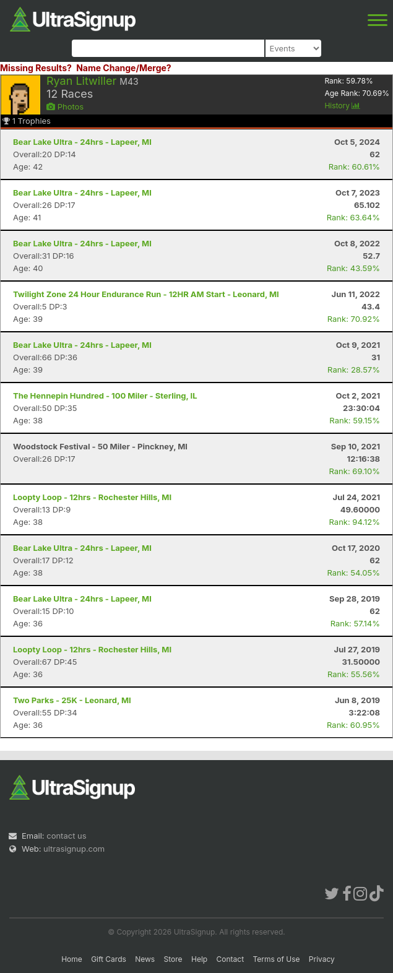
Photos (65, 106)
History (342, 105)
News (145, 959)
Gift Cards (108, 959)
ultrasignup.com (74, 849)
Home (71, 959)
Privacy (322, 959)
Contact (230, 959)
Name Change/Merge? (123, 68)
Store (173, 959)
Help (199, 959)
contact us (66, 836)
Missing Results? (36, 68)
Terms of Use (276, 959)
